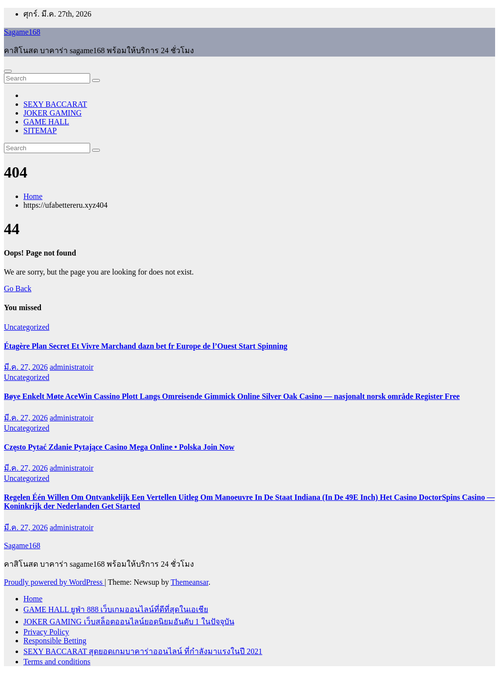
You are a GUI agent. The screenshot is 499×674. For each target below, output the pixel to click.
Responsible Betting (54, 640)
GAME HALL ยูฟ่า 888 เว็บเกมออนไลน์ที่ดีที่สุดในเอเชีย (115, 609)
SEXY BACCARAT (55, 104)
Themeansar (189, 582)
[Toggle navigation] (8, 71)
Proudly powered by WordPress (54, 582)
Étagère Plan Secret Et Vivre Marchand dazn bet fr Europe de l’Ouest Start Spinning (146, 346)
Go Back (17, 288)
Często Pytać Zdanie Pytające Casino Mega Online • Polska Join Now (119, 447)
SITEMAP (40, 130)
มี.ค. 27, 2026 (26, 367)
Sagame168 (22, 32)
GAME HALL (46, 122)
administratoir (72, 367)
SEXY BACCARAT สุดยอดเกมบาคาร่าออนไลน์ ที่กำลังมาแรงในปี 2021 (142, 651)
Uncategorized (26, 327)
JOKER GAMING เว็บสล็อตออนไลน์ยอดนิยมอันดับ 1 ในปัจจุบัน (128, 621)
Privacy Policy (46, 632)
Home (32, 196)
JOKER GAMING (52, 113)
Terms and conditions (57, 661)
